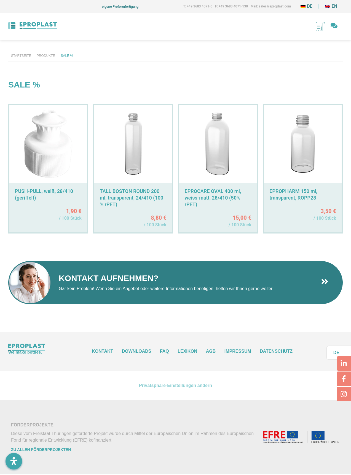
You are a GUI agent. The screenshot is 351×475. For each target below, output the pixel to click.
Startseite (21, 56)
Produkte (46, 56)
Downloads (136, 351)
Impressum (237, 351)
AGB (211, 351)
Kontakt (102, 351)
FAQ (164, 351)
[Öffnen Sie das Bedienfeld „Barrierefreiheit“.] (14, 461)
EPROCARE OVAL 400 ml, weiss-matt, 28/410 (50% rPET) (213, 197)
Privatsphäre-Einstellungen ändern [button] (175, 385)
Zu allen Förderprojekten (41, 450)
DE (336, 352)
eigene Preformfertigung (120, 7)
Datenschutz (276, 351)
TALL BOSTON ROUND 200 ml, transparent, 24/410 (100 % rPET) (132, 197)
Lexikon (187, 351)
